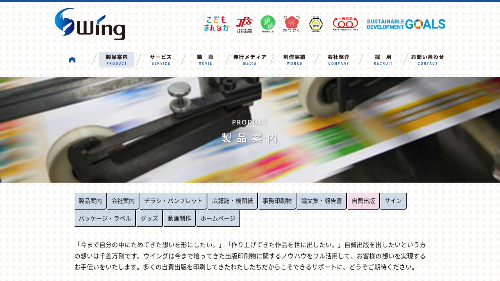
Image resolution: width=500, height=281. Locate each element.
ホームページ (218, 218)
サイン (393, 201)
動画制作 (179, 218)
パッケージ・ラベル (105, 218)
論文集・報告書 (321, 201)
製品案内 (90, 201)
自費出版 (363, 201)
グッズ (149, 218)
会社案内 (123, 201)
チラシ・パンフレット (173, 201)
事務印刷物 (277, 201)
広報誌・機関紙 (232, 201)
